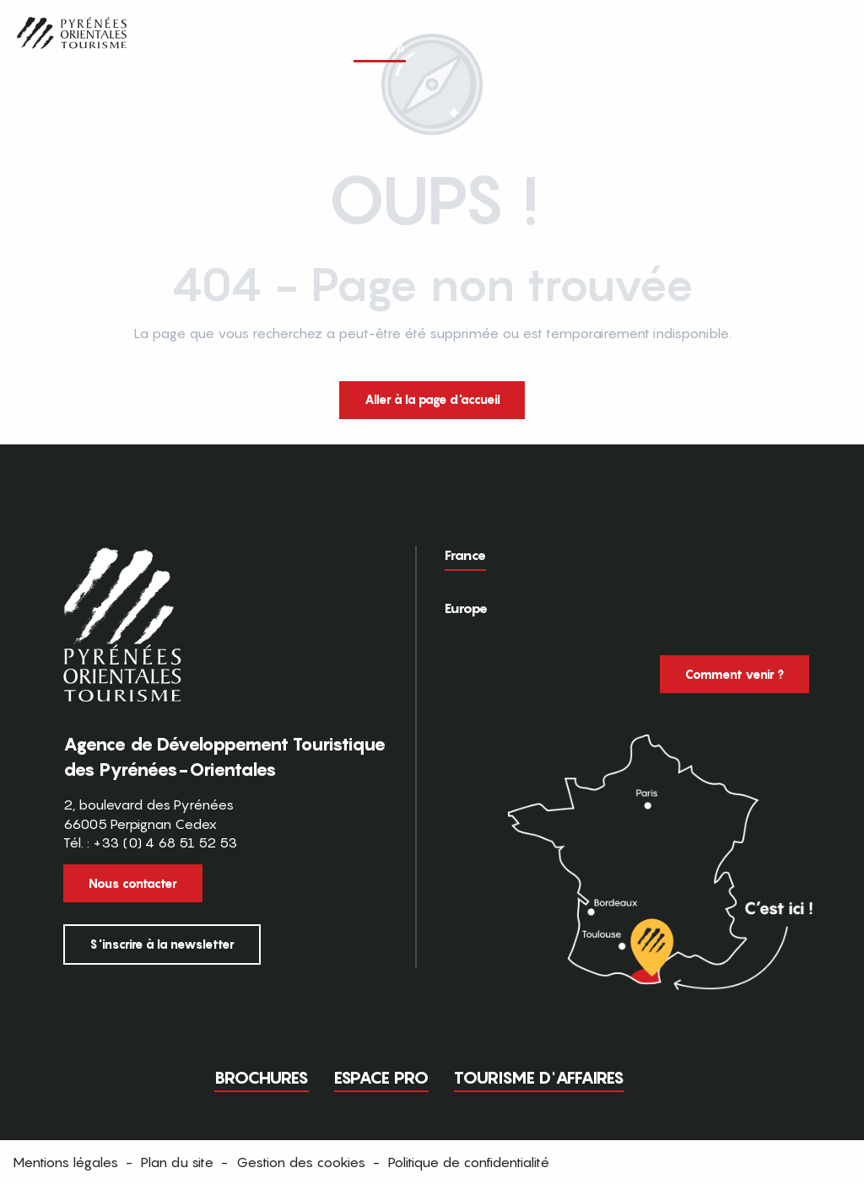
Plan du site (177, 1162)
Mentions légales (65, 1162)
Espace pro (381, 1078)
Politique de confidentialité (468, 1162)
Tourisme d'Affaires (539, 1078)
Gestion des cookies (300, 1162)
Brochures (261, 1078)
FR (785, 47)
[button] (820, 48)
